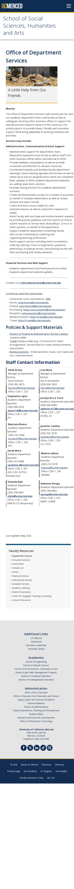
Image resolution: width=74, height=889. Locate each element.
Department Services (22, 555)
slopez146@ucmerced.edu (22, 410)
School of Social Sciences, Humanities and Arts (29, 26)
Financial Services (20, 576)
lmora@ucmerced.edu (52, 388)
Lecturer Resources (21, 600)
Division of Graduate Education (36, 676)
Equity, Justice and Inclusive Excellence (36, 699)
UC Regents (46, 771)
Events (15, 571)
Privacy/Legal (13, 771)
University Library (36, 648)
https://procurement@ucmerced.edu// (44, 309)
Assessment (18, 563)
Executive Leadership (36, 645)
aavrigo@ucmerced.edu (54, 494)
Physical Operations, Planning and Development (36, 710)
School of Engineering (36, 661)
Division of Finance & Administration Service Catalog (39, 334)
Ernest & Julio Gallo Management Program (36, 672)
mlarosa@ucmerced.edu (54, 467)
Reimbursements (19, 352)
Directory (59, 764)
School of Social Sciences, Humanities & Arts (36, 668)
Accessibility (61, 771)
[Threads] (49, 747)
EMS (48, 299)
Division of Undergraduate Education (36, 679)
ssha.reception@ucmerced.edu (39, 313)
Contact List (18, 567)
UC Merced (36, 638)
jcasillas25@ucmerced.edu (54, 437)
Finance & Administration (36, 706)
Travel (13, 341)
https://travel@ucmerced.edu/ (46, 317)
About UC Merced (29, 764)
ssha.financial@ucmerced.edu (35, 306)
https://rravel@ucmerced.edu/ (34, 320)
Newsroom (36, 641)
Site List (51, 777)
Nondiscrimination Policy (31, 777)
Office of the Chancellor (36, 692)
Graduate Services (20, 583)
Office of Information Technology (36, 721)
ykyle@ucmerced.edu (19, 496)
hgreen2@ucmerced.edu (21, 388)
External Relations (36, 703)
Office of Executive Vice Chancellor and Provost (36, 696)
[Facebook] (23, 748)
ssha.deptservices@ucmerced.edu (41, 282)
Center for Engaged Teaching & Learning (31, 596)
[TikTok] (43, 747)
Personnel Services (21, 560)
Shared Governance (21, 592)
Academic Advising (21, 587)
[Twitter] (30, 747)
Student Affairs (36, 714)
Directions (46, 764)
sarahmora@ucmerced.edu (23, 465)
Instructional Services (22, 580)
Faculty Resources (21, 551)
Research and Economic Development (36, 717)
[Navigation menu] (68, 6)
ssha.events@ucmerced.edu (33, 302)
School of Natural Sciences (36, 665)
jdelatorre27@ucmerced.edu (57, 408)
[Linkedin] (36, 748)
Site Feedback (30, 771)
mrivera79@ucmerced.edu (22, 438)
